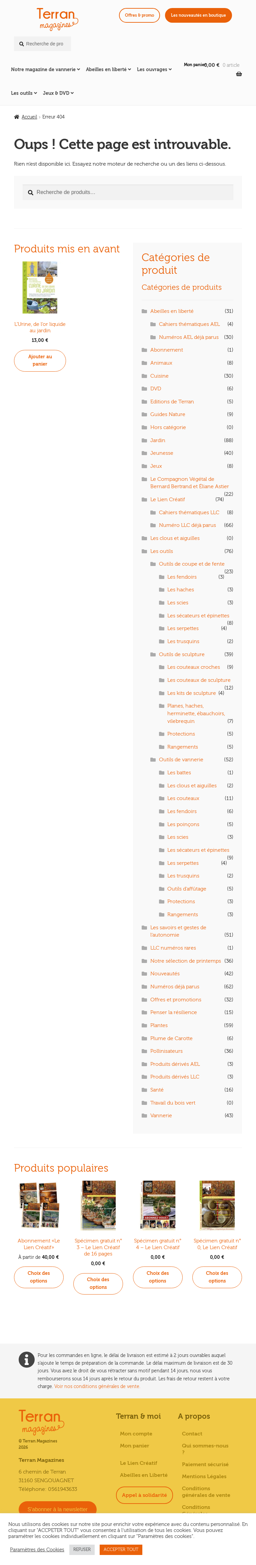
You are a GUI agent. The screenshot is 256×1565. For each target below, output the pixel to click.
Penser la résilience (173, 1012)
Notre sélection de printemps (185, 961)
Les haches (180, 590)
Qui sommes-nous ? (205, 1449)
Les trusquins (183, 641)
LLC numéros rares (173, 948)
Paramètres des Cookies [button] (37, 1550)
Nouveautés (165, 974)
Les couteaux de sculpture (199, 680)
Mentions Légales (204, 1477)
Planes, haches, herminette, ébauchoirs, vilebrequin (196, 713)
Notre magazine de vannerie (43, 69)
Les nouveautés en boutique (198, 15)
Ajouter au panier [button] (40, 360)
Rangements (182, 747)
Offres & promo (139, 15)
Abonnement (166, 350)
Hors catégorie (168, 427)
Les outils (22, 93)
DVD (155, 389)
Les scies (177, 603)
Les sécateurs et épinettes (198, 616)
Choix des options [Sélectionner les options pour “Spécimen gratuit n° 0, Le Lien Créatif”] (217, 1277)
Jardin (157, 440)
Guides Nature (167, 414)
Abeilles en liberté (106, 69)
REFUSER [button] (82, 1549)
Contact (192, 1434)
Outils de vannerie (181, 760)
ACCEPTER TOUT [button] (121, 1549)
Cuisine (159, 376)
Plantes (159, 1025)
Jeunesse (161, 453)
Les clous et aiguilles (175, 538)
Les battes (179, 773)
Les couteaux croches (193, 667)
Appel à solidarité (144, 1495)
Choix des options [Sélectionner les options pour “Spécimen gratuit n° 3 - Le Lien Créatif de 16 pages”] (98, 1283)
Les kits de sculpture (191, 693)
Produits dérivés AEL (175, 1064)
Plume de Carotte (171, 1038)
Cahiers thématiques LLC (189, 513)
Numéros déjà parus (174, 987)
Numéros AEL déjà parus (189, 337)
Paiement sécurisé (205, 1464)
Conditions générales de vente (206, 1492)
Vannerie (161, 1116)
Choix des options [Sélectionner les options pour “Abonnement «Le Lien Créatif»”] (39, 1277)
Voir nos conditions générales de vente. (97, 1386)
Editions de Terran (172, 402)
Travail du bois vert (172, 1103)
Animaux (161, 363)
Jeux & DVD (56, 93)
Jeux (156, 466)
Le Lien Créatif (167, 500)
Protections (181, 734)
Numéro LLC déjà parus (187, 525)
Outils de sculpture (182, 654)
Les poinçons (183, 824)
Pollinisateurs (166, 1051)
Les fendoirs (182, 577)
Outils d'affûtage (186, 889)
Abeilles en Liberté (144, 1475)
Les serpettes (183, 628)
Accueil (29, 117)
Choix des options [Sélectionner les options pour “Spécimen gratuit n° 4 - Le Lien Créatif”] (158, 1277)
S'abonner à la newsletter (58, 1509)
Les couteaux (183, 798)
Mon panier (195, 64)
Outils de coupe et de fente (192, 564)
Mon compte (136, 1434)
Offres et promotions (175, 1000)
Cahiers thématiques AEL (189, 324)
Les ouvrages (152, 69)
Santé (157, 1090)
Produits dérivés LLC (174, 1077)
